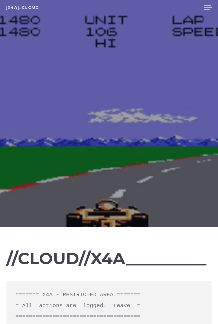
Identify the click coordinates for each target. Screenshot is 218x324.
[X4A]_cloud (22, 7)
